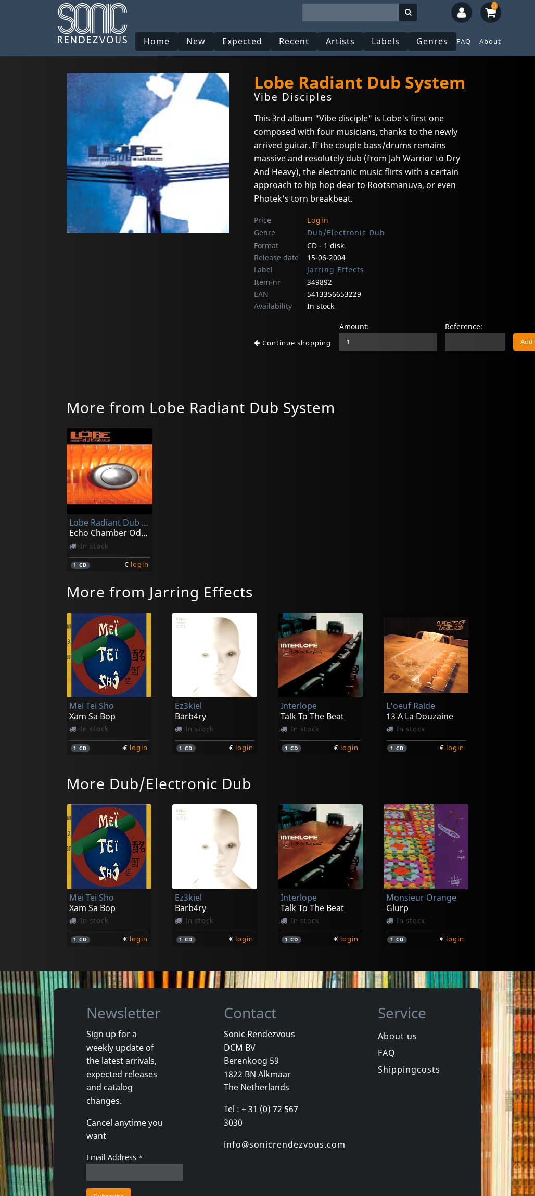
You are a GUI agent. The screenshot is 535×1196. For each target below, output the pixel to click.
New (196, 41)
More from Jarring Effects (160, 592)
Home (157, 41)
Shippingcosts (409, 1069)
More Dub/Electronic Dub (159, 783)
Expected (242, 41)
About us (397, 1036)
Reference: (463, 326)
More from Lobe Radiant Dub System (201, 407)
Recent (294, 41)
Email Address (114, 1157)
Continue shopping (292, 342)
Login (318, 220)
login (140, 564)
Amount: (354, 326)
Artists (340, 41)
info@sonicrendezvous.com (285, 1144)
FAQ (463, 41)
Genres (432, 41)
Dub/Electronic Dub (346, 233)
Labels (386, 41)
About (490, 41)
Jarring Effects (335, 270)
